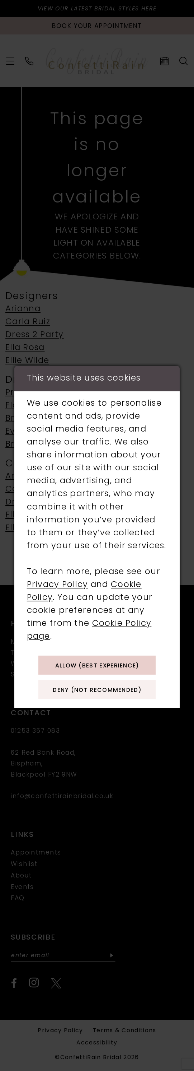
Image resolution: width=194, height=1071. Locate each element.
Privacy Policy (57, 582)
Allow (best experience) (97, 664)
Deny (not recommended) (97, 692)
